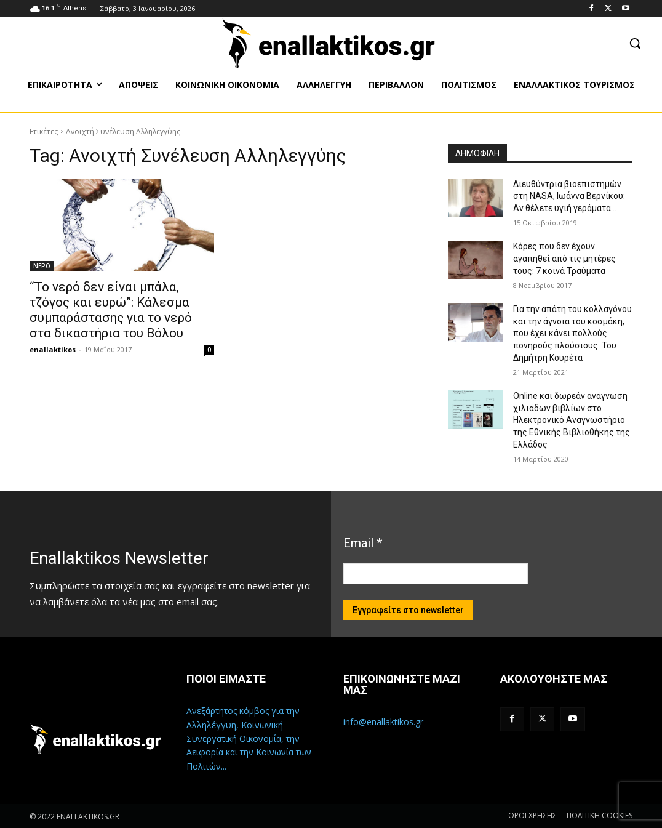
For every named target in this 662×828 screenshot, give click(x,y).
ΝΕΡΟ (41, 266)
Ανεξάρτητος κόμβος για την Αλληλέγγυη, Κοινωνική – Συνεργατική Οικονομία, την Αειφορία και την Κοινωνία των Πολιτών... (248, 738)
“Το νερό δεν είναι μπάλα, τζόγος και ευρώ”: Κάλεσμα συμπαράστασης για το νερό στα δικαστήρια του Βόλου (111, 309)
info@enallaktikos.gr (383, 722)
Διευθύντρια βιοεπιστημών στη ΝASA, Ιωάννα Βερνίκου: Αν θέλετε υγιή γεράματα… (569, 196)
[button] (635, 43)
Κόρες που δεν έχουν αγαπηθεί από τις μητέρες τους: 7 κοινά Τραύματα (564, 258)
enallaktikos (53, 349)
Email (362, 543)
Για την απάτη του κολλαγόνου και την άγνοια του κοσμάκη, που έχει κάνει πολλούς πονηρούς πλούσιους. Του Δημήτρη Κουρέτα (572, 333)
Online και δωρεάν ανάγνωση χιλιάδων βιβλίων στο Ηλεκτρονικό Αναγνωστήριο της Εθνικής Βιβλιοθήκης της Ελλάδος (571, 420)
